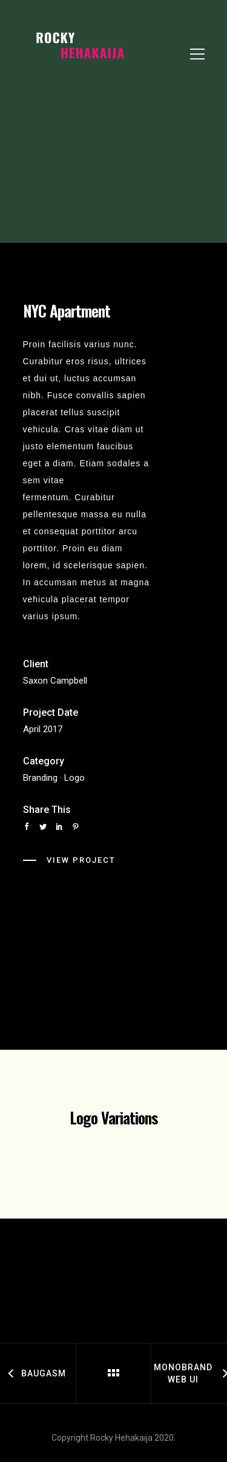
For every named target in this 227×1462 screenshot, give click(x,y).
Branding (40, 777)
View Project (81, 860)
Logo (74, 777)
